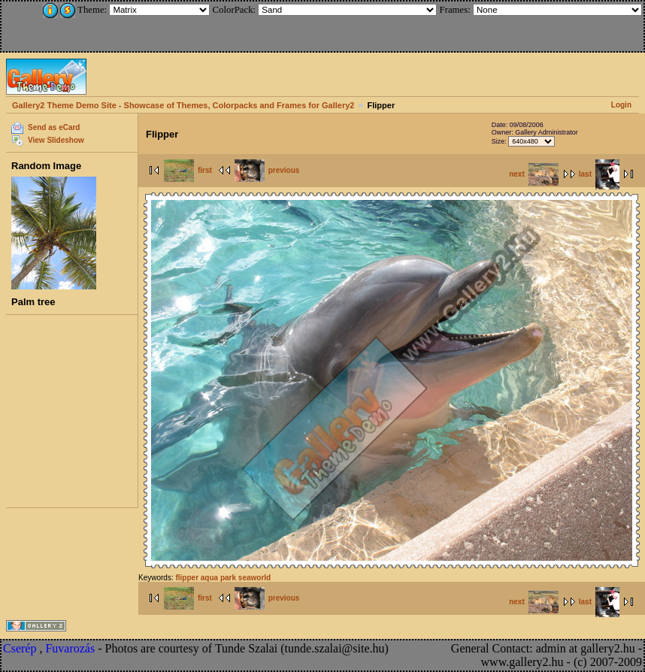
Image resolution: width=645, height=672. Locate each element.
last (599, 174)
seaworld (254, 578)
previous (267, 170)
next (534, 174)
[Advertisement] (103, 24)
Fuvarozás (70, 648)
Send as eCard (54, 127)
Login (621, 105)
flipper (186, 578)
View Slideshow (56, 140)
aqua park (218, 578)
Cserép (19, 648)
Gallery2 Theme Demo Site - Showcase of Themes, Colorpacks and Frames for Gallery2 (183, 105)
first (188, 170)
